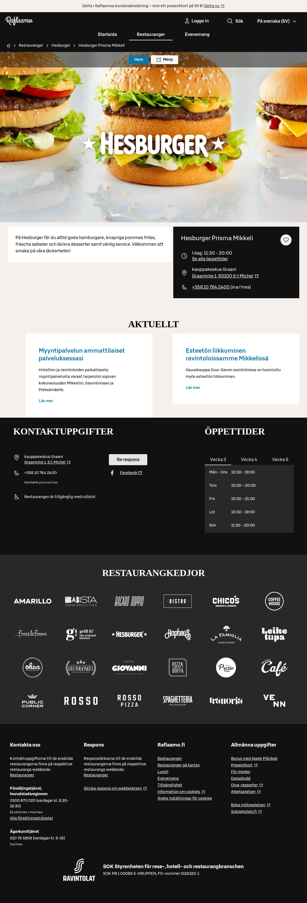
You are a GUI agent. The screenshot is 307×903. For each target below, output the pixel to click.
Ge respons (128, 459)
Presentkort (244, 765)
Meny (164, 60)
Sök (235, 21)
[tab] (218, 459)
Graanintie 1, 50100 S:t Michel (225, 276)
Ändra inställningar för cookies (185, 798)
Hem (138, 60)
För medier (240, 772)
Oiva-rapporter (247, 784)
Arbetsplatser (246, 791)
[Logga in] (196, 21)
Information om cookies (181, 791)
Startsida (107, 34)
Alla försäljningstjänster (31, 818)
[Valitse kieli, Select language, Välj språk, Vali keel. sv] (277, 21)
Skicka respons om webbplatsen (115, 788)
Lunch (163, 772)
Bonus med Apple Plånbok (254, 759)
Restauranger (151, 34)
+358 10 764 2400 (211, 287)
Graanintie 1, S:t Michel (47, 462)
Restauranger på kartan (179, 765)
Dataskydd (240, 779)
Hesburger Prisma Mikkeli (101, 46)
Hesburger (60, 46)
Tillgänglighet (170, 785)
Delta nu (214, 6)
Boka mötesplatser (251, 804)
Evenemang (197, 34)
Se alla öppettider (210, 259)
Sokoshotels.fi (246, 811)
